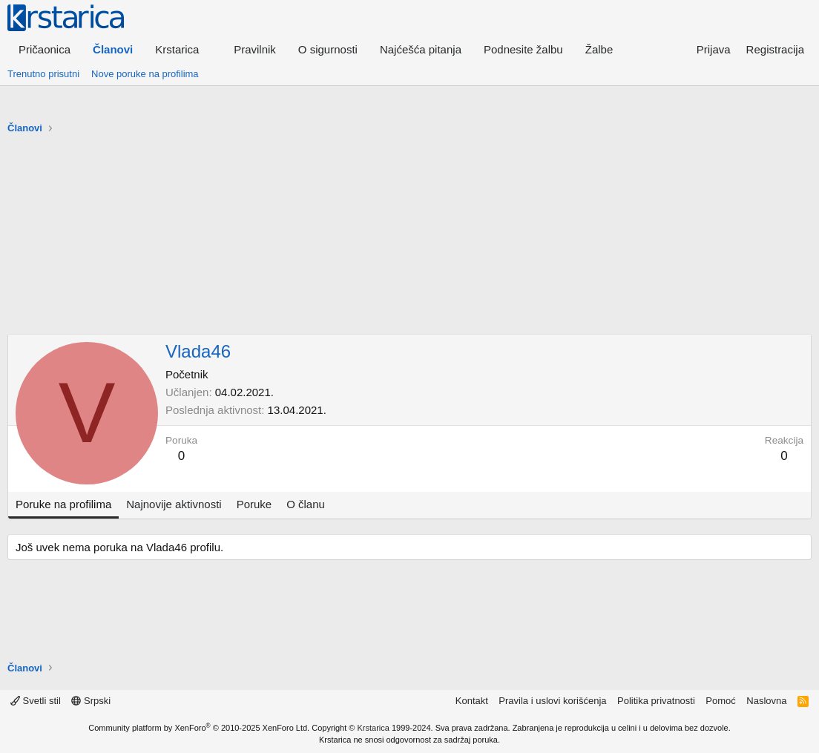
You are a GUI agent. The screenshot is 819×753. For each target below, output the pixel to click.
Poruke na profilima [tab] (63, 504)
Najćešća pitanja (420, 49)
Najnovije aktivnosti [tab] (173, 504)
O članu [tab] (305, 504)
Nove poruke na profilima (145, 73)
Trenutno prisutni (43, 73)
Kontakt (471, 700)
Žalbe (599, 49)
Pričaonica (44, 49)
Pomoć (720, 700)
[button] (183, 49)
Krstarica (373, 727)
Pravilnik (255, 49)
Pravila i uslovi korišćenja (552, 700)
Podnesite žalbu (523, 49)
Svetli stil (35, 700)
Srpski (91, 700)
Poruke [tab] (254, 504)
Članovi (113, 49)
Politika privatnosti (656, 700)
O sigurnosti (328, 49)
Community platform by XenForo (198, 727)
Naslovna (766, 700)
